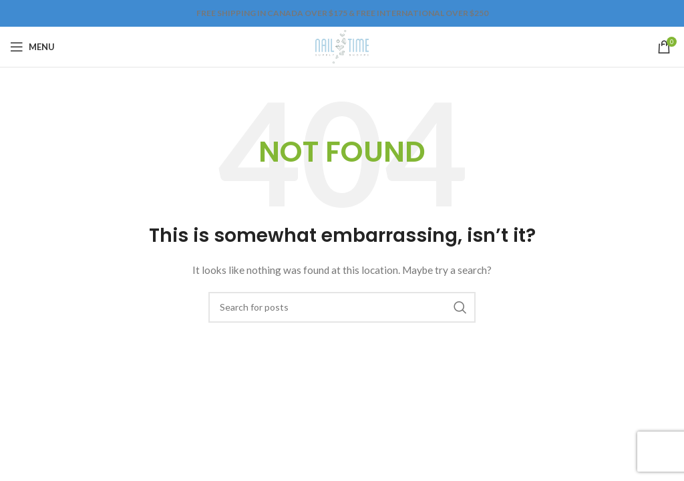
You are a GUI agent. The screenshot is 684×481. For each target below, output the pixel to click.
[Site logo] (341, 45)
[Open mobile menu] (32, 46)
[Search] (342, 307)
